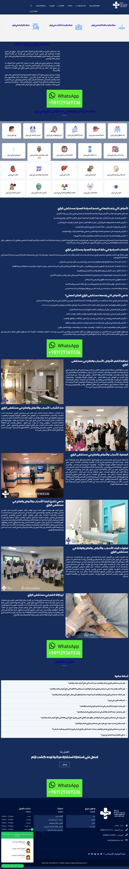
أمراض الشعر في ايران (32, 135)
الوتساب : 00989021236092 (113, 838)
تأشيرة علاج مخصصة (56, 826)
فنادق (93, 822)
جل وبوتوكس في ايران (54, 135)
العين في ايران (116, 194)
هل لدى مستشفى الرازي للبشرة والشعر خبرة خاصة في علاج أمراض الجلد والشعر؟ (96, 685)
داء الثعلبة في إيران (90, 155)
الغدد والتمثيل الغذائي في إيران (39, 157)
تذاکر (93, 826)
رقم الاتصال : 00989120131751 (111, 832)
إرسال (64, 766)
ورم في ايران (11, 135)
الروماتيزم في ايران (13, 155)
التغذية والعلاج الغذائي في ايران (64, 194)
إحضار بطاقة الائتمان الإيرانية (53, 829)
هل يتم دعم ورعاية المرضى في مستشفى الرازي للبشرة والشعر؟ (102, 708)
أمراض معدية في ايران (39, 194)
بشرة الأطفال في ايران (75, 135)
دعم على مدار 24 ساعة (55, 832)
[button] (64, 685)
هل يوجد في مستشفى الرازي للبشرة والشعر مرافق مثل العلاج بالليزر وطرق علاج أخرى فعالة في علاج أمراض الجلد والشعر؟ (83, 720)
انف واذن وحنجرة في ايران (116, 176)
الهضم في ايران (90, 176)
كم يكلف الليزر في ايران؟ (116, 702)
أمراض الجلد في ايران (13, 194)
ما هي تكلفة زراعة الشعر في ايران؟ (113, 737)
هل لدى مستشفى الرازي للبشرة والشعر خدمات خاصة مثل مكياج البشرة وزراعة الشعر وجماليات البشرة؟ (88, 731)
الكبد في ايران (64, 176)
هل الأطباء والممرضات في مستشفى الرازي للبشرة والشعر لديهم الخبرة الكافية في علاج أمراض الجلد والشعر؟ (87, 691)
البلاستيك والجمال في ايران (38, 176)
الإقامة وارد (59, 819)
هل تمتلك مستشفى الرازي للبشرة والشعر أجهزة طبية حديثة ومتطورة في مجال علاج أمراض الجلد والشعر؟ (88, 697)
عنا (94, 819)
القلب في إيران (13, 176)
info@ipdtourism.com (115, 843)
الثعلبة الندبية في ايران (64, 155)
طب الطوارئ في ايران (117, 135)
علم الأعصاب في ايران (96, 135)
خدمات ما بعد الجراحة (55, 822)
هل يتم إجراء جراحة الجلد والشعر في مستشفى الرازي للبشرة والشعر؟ (101, 714)
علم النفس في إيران (90, 194)
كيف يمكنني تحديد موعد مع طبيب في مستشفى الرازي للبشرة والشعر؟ (100, 725)
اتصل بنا (92, 829)
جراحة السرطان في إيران (115, 155)
